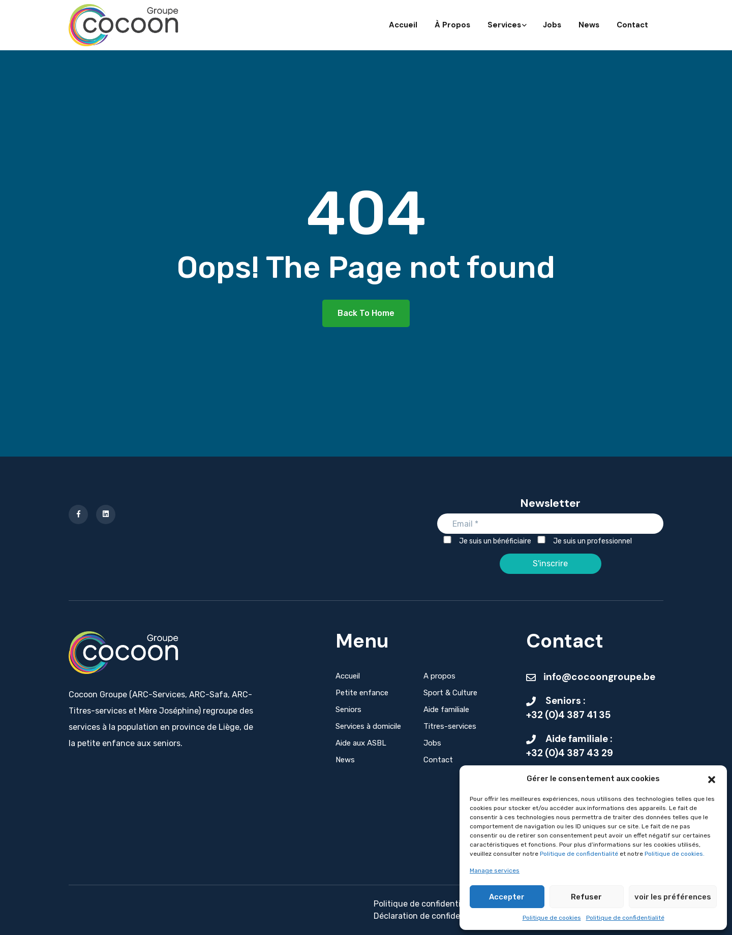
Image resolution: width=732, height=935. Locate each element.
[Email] (550, 523)
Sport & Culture (450, 692)
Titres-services (449, 726)
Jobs (552, 25)
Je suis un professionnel (584, 540)
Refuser (586, 896)
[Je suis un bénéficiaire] (447, 539)
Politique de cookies (552, 917)
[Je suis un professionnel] (541, 539)
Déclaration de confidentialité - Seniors (449, 916)
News (588, 25)
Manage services (495, 870)
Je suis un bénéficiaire (486, 540)
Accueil (403, 25)
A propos (439, 676)
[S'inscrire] (550, 564)
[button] (712, 778)
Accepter (507, 896)
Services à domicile (368, 726)
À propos (452, 25)
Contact (632, 25)
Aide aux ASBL (361, 743)
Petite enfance (362, 692)
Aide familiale (446, 709)
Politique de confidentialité (580, 853)
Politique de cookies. (675, 853)
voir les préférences (672, 896)
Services (506, 25)
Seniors (348, 709)
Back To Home (366, 313)
